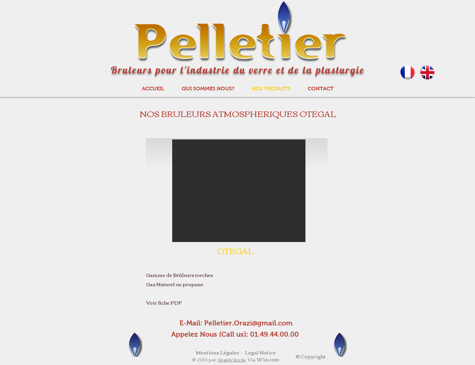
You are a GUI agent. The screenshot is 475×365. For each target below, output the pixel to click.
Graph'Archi (231, 359)
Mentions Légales (217, 352)
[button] (238, 190)
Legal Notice (260, 352)
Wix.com (268, 359)
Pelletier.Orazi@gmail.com (248, 323)
